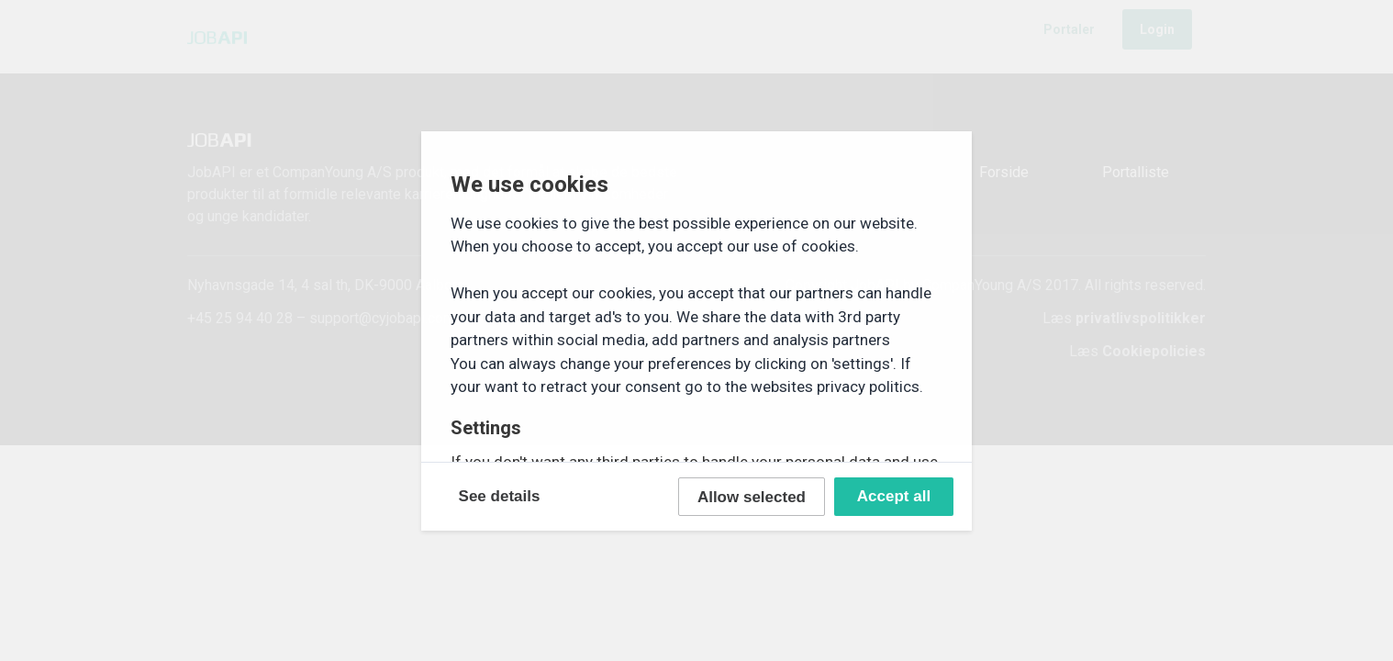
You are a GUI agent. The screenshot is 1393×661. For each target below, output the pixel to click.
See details (499, 496)
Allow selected (751, 497)
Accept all (894, 496)
